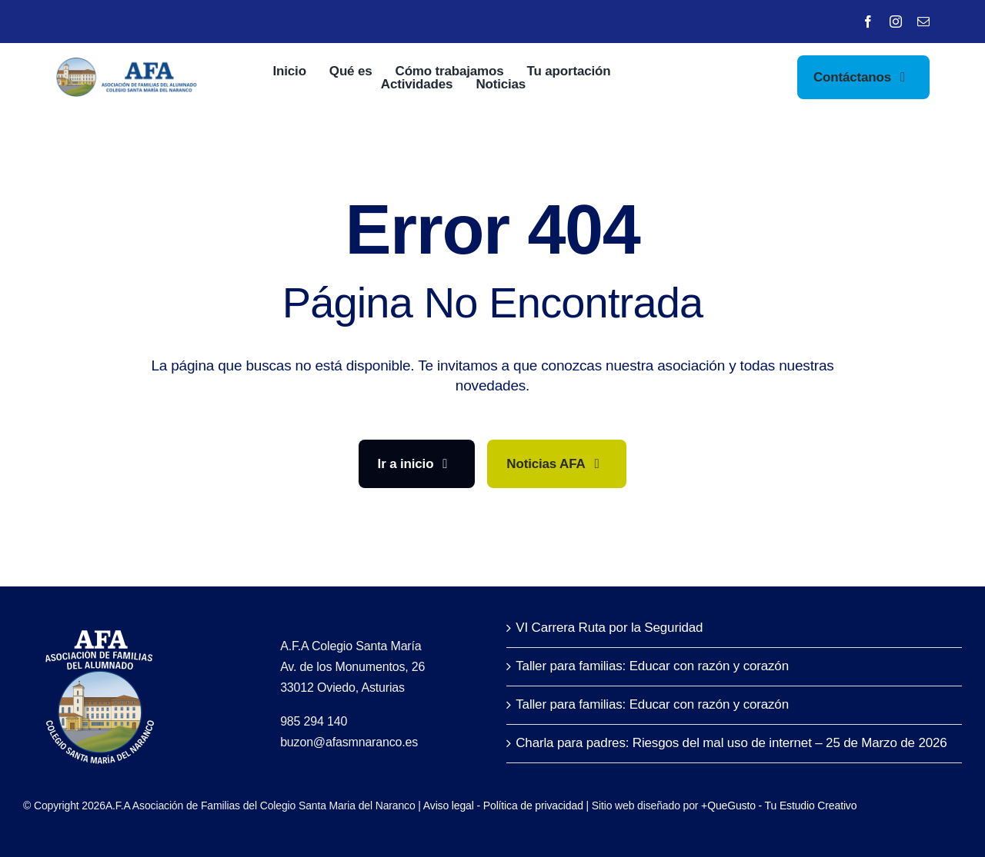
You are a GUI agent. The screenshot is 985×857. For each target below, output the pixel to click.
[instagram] (896, 21)
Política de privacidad (533, 805)
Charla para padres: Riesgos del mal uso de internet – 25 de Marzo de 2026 (731, 743)
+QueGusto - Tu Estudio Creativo (778, 805)
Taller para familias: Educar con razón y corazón (652, 666)
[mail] (923, 21)
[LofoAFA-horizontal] (128, 64)
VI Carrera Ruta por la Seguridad (609, 627)
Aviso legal (448, 805)
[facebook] (868, 21)
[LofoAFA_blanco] (100, 623)
